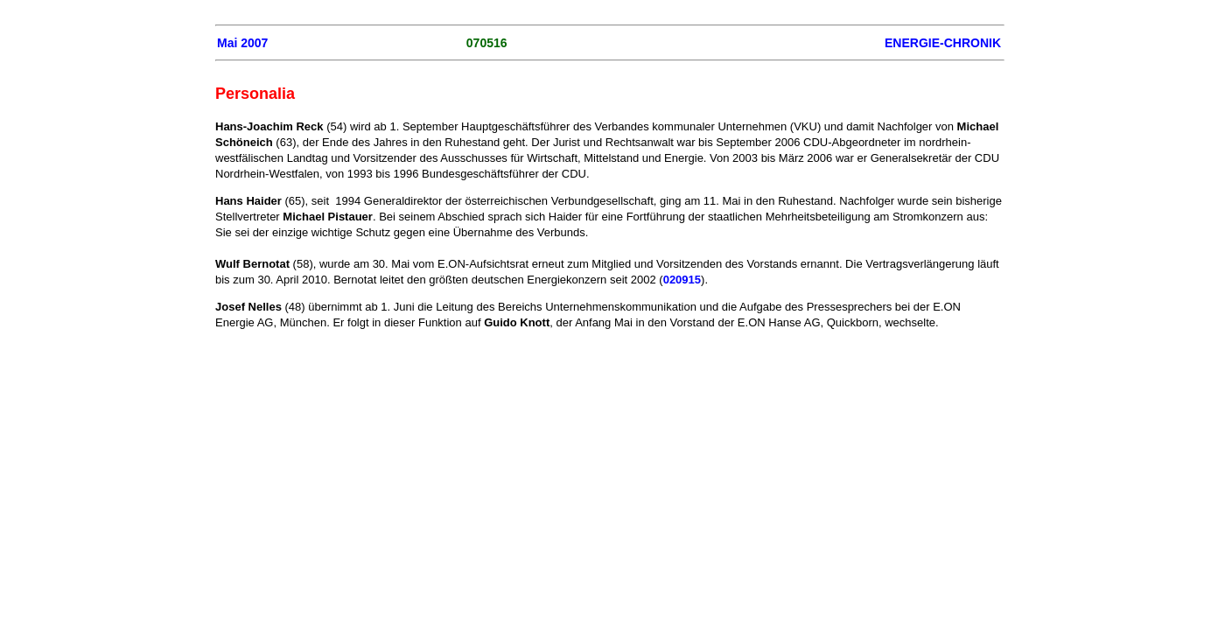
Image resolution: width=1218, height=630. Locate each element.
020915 (682, 279)
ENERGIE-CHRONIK (943, 43)
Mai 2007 (242, 43)
